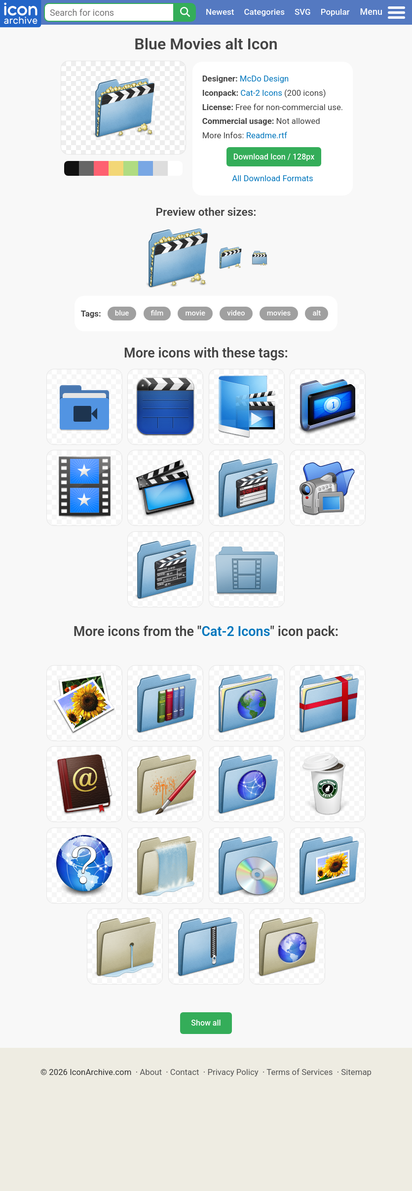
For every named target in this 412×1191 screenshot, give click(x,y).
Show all (206, 1023)
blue (122, 313)
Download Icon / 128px (273, 156)
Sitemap (356, 1072)
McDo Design (264, 78)
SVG (303, 12)
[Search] (184, 12)
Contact (184, 1072)
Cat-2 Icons (261, 93)
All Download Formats (272, 178)
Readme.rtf (266, 135)
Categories (264, 12)
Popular (335, 12)
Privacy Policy (232, 1072)
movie (195, 313)
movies (279, 313)
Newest (220, 12)
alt (316, 313)
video (236, 313)
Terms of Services (299, 1072)
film (157, 313)
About (151, 1072)
